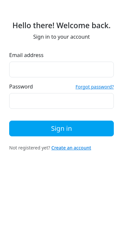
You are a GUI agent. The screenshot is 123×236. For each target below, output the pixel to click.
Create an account (71, 148)
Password (21, 86)
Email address (26, 55)
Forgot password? (94, 87)
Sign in (61, 128)
